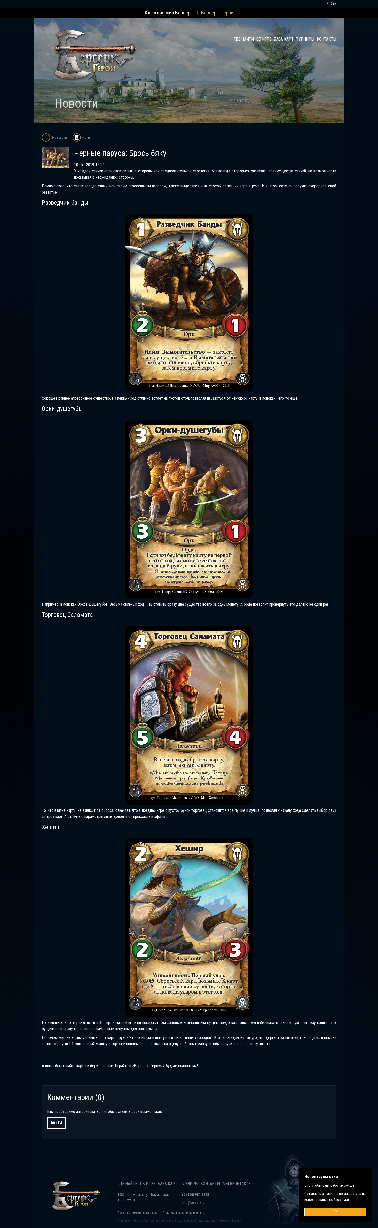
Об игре (263, 39)
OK (335, 1212)
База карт (284, 39)
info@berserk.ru (193, 1203)
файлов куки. (339, 1199)
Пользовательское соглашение (138, 1213)
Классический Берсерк (169, 13)
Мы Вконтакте (236, 1183)
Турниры (305, 39)
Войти (56, 1123)
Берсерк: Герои (217, 13)
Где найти (244, 39)
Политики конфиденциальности (183, 1213)
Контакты (326, 39)
